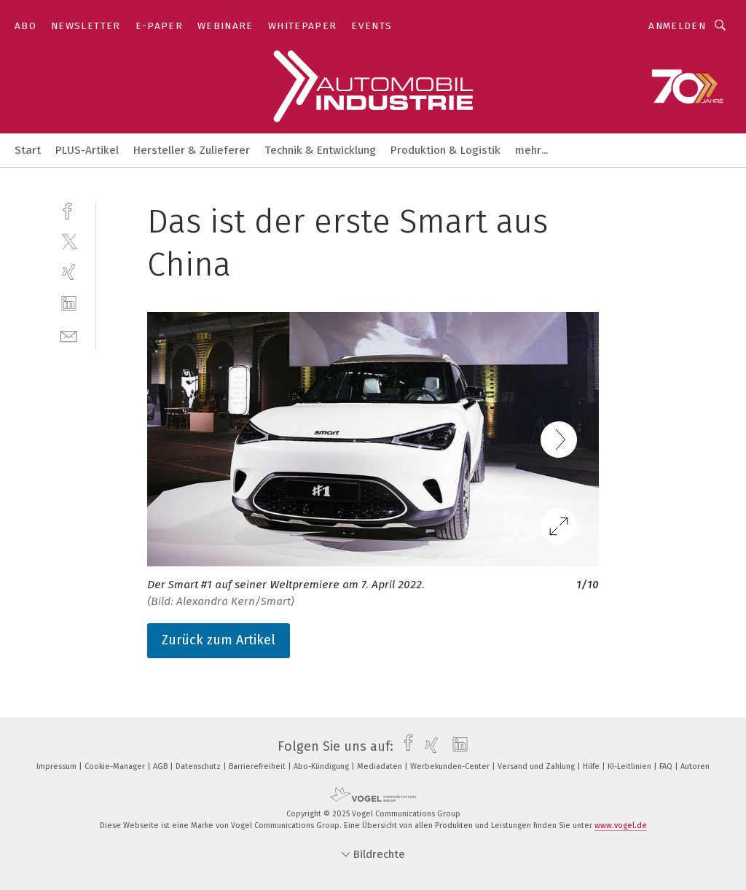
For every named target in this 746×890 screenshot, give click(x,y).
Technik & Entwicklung (320, 150)
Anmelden (677, 26)
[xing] (69, 272)
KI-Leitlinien (630, 766)
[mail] (69, 335)
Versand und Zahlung (537, 766)
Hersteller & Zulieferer (191, 150)
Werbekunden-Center (451, 766)
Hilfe (592, 766)
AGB (161, 766)
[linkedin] (69, 303)
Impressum (57, 766)
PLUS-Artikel (87, 150)
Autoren (695, 766)
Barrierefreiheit (258, 766)
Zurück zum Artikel (218, 640)
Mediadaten (380, 766)
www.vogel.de (620, 825)
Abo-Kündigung (322, 766)
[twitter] (69, 241)
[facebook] (69, 209)
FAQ (667, 766)
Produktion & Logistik (445, 150)
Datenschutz (199, 766)
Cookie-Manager (116, 766)
